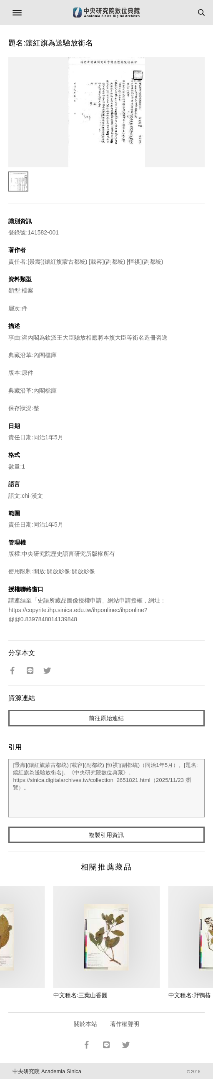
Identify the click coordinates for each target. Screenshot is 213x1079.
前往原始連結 (106, 718)
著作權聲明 (124, 1024)
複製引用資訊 (106, 835)
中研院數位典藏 (106, 13)
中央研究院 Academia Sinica (47, 1071)
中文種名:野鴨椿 (189, 995)
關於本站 (85, 1024)
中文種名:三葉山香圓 (80, 995)
